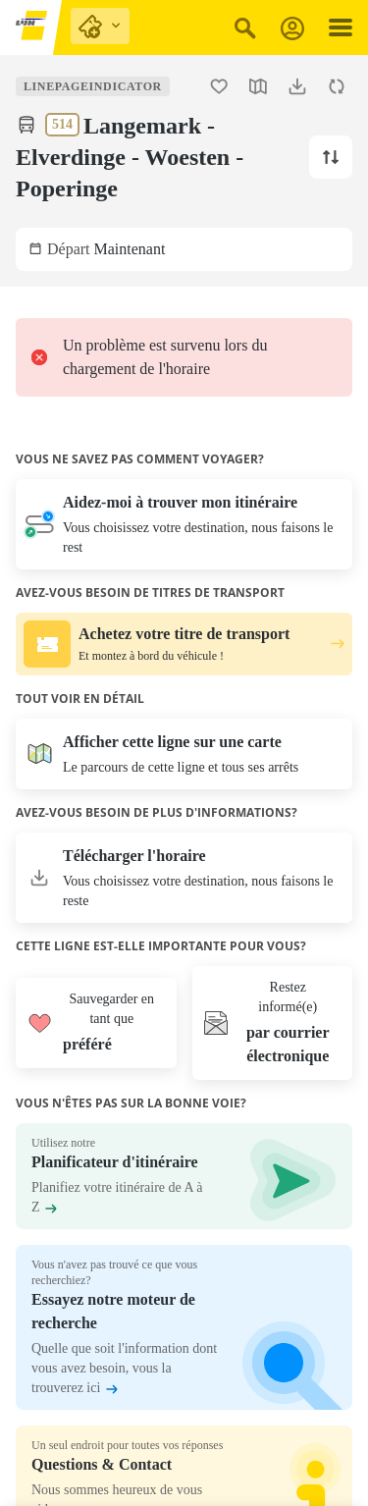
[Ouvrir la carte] (184, 754)
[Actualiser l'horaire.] (336, 86)
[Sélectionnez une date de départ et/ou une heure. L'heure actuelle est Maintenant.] (184, 249)
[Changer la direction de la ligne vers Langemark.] (330, 157)
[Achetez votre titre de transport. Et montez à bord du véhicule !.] (184, 644)
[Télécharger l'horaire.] (297, 86)
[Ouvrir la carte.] (258, 86)
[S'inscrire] (292, 28)
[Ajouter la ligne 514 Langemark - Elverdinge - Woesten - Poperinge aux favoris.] (219, 86)
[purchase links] (100, 26)
